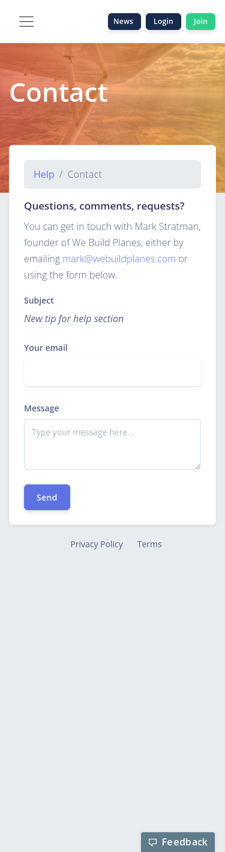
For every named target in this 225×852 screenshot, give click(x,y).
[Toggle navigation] (26, 22)
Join (201, 21)
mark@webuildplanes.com (119, 258)
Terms (149, 544)
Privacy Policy (96, 544)
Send (47, 497)
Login (163, 21)
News (124, 21)
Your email (46, 347)
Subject (39, 300)
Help (44, 174)
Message (41, 408)
